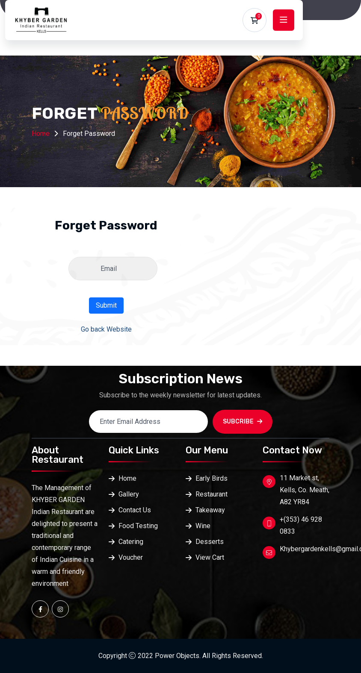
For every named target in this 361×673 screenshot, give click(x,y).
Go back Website (106, 329)
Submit (106, 305)
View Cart (209, 557)
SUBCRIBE (242, 421)
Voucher (130, 557)
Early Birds (211, 478)
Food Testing (138, 526)
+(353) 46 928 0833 (301, 525)
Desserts (209, 542)
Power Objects (177, 656)
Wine (202, 526)
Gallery (128, 494)
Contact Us (134, 510)
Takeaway (210, 510)
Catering (130, 542)
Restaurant (211, 494)
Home (41, 133)
